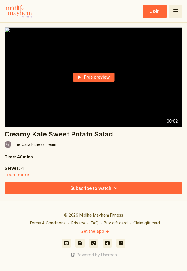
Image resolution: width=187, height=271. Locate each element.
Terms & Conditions (47, 222)
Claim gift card (146, 222)
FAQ (94, 222)
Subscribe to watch (94, 188)
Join (155, 11)
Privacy (78, 222)
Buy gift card (116, 222)
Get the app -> (95, 231)
